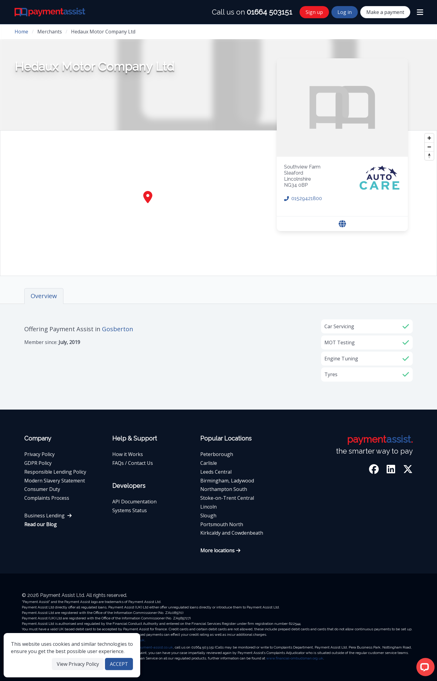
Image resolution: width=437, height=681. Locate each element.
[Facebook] (375, 470)
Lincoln (208, 506)
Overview (44, 296)
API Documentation (134, 501)
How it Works (127, 454)
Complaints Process (46, 498)
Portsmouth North (221, 524)
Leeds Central (216, 471)
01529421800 (303, 198)
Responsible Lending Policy (55, 471)
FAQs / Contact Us (132, 463)
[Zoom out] (429, 146)
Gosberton (117, 329)
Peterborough (216, 454)
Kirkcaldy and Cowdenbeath (231, 532)
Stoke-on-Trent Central (227, 498)
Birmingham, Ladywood (227, 480)
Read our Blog (40, 524)
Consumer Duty (42, 489)
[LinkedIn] (392, 470)
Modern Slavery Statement (54, 480)
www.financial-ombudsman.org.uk (294, 658)
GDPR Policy (38, 463)
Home (21, 31)
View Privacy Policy (78, 664)
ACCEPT (119, 664)
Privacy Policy (39, 454)
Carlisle (208, 463)
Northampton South (223, 489)
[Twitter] (408, 470)
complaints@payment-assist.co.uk (144, 647)
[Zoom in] (429, 138)
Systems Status (129, 510)
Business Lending (48, 515)
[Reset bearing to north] (429, 155)
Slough (208, 515)
